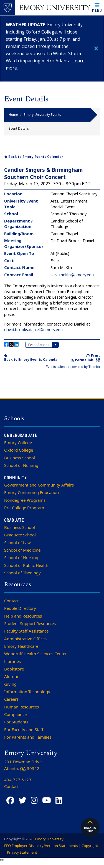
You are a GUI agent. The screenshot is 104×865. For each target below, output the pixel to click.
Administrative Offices (25, 639)
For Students (16, 722)
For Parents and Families (27, 737)
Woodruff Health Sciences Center (35, 654)
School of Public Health (26, 565)
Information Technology (27, 692)
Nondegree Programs (24, 500)
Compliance (15, 715)
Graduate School (20, 535)
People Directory (20, 608)
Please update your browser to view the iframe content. (52, 261)
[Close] (96, 48)
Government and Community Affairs (39, 485)
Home (13, 114)
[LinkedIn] (59, 800)
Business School (19, 458)
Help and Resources (23, 616)
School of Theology (22, 573)
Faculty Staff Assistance (26, 631)
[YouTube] (46, 800)
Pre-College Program (24, 508)
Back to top (90, 826)
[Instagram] (34, 800)
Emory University (49, 839)
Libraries (12, 662)
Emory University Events (42, 114)
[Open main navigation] (97, 7)
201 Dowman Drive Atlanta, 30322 (23, 765)
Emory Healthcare (21, 646)
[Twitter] (22, 800)
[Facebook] (10, 800)
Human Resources (21, 707)
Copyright (90, 845)
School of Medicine (22, 550)
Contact (11, 601)
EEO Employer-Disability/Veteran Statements (41, 845)
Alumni (11, 677)
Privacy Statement (22, 852)
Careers (11, 699)
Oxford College (18, 450)
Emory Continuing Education (31, 493)
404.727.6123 (17, 780)
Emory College (18, 443)
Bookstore (14, 669)
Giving (10, 684)
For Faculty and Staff (23, 730)
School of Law (17, 543)
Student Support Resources (30, 624)
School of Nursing (21, 465)
